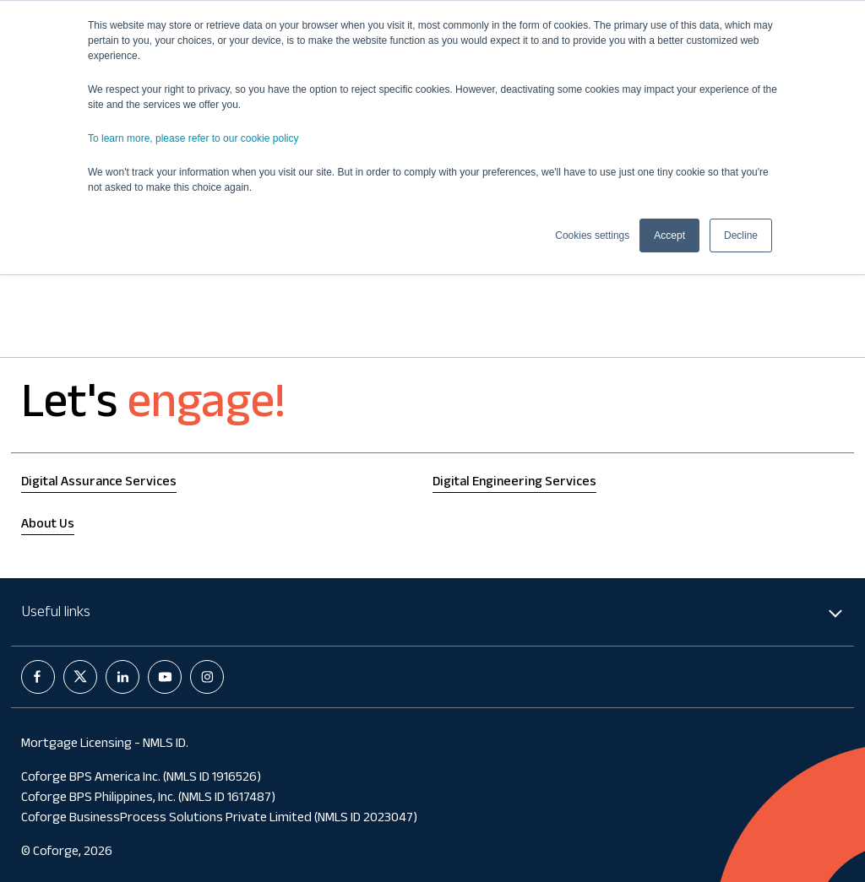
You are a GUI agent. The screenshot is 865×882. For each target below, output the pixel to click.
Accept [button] (669, 235)
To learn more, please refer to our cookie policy (193, 138)
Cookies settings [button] (592, 235)
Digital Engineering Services (514, 483)
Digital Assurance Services (99, 483)
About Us (47, 525)
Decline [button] (741, 235)
